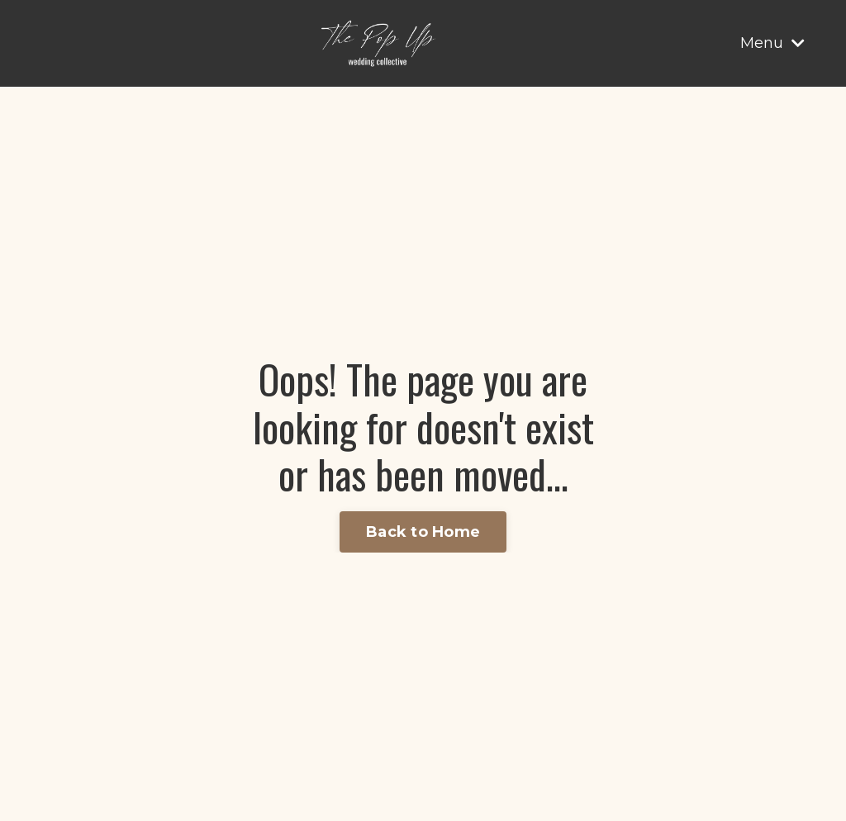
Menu (772, 43)
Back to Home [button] (423, 532)
